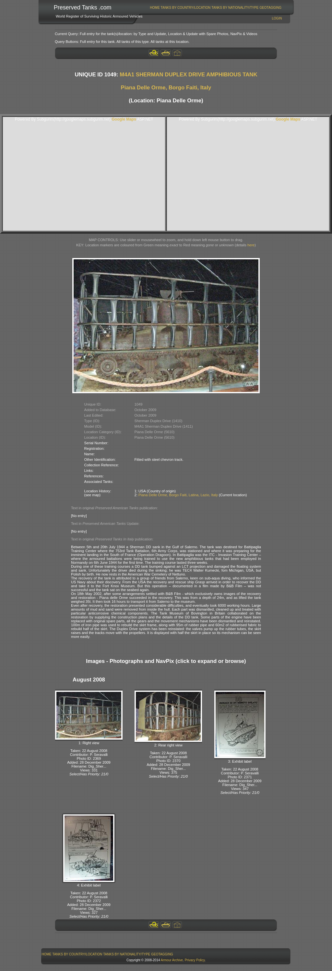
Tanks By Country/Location (186, 7)
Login (277, 18)
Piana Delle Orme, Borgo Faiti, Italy (166, 87)
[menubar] (215, 7)
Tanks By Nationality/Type (234, 7)
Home (155, 7)
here (251, 245)
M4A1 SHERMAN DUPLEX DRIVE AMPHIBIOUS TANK (188, 74)
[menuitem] (154, 7)
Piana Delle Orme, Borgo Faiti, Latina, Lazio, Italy (178, 495)
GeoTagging (270, 7)
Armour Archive (172, 960)
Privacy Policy (195, 960)
